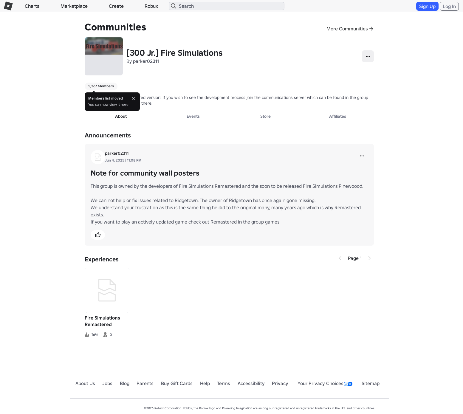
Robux (151, 6)
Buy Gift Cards (177, 383)
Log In (449, 6)
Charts (32, 6)
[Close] (133, 98)
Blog (124, 383)
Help (205, 383)
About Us (85, 383)
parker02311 (146, 61)
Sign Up (427, 6)
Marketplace (74, 6)
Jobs (107, 383)
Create (116, 6)
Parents (145, 383)
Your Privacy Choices (325, 383)
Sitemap (371, 383)
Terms (223, 383)
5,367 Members (101, 86)
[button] (98, 235)
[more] (362, 156)
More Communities (347, 28)
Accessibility (251, 383)
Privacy (280, 383)
